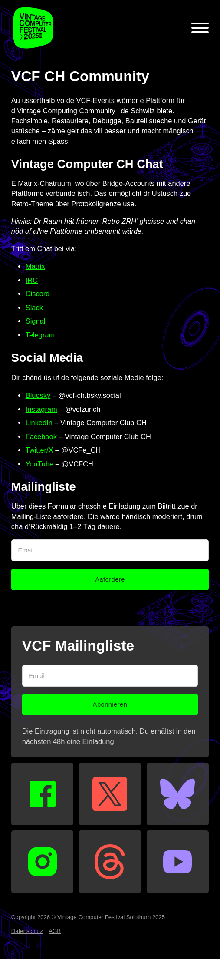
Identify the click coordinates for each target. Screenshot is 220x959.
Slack (34, 307)
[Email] (110, 550)
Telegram (40, 335)
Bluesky (38, 395)
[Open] (200, 28)
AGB (55, 931)
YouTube (40, 464)
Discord (38, 294)
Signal (36, 321)
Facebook (41, 436)
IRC (32, 280)
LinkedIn (39, 423)
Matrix (35, 266)
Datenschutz (27, 931)
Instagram (41, 409)
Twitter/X (39, 450)
